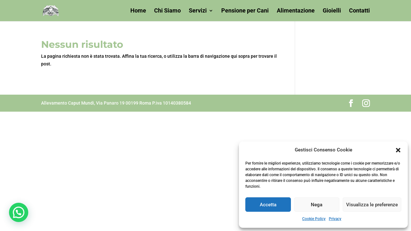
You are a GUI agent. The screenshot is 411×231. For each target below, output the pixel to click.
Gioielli (332, 11)
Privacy (335, 219)
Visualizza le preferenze (372, 205)
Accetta (268, 205)
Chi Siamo (167, 11)
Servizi (198, 11)
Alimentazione (296, 11)
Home (138, 11)
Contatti (359, 11)
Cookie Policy (314, 219)
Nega (316, 205)
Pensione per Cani (245, 11)
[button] (398, 150)
